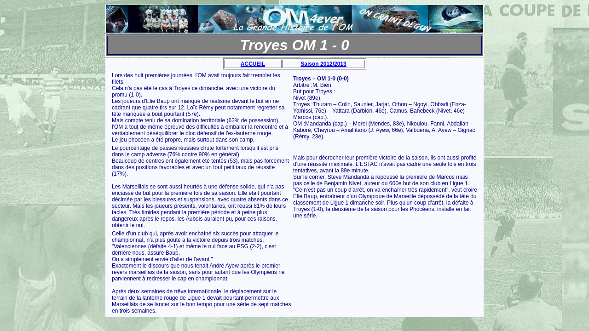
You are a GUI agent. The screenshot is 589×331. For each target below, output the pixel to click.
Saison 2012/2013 (323, 64)
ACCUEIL (253, 64)
